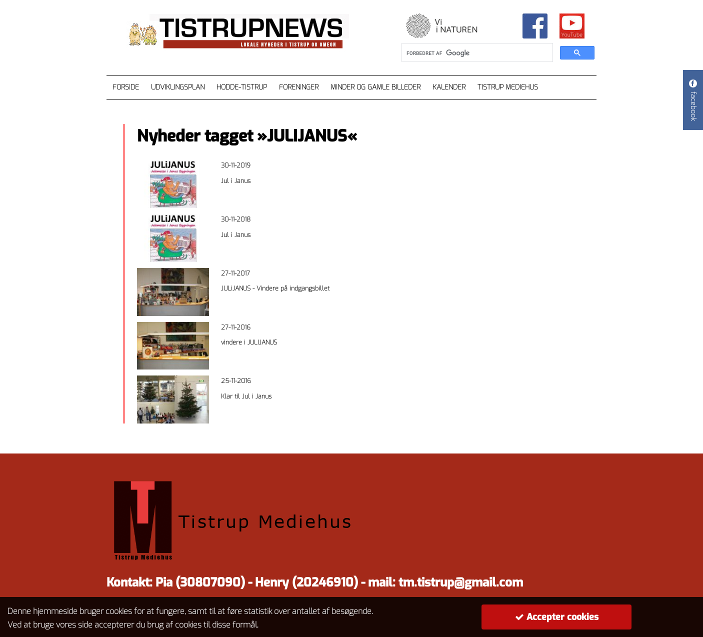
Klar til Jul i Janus (246, 396)
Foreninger (298, 87)
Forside (125, 87)
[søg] (476, 53)
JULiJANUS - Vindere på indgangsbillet (275, 288)
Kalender (449, 87)
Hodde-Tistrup (241, 87)
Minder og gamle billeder (375, 87)
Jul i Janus (235, 180)
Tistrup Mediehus (508, 87)
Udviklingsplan (177, 87)
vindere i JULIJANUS (249, 342)
